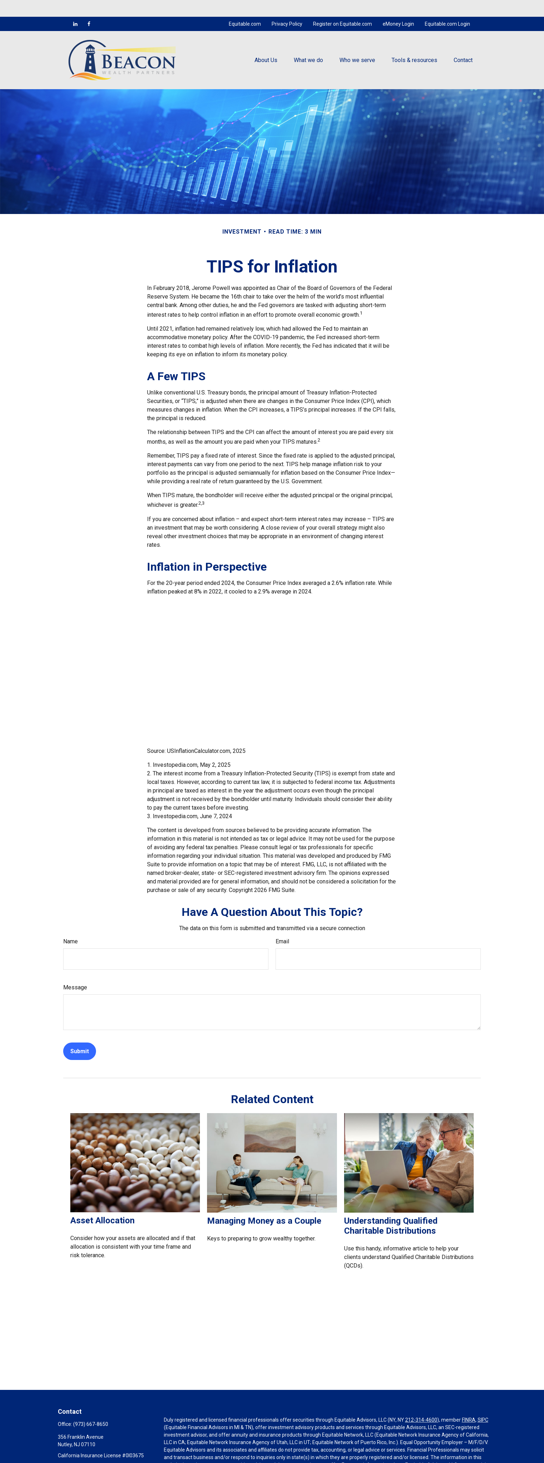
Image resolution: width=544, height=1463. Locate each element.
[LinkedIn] (75, 7)
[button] (266, 43)
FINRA (468, 1403)
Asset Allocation (102, 1204)
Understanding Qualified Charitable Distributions (391, 1209)
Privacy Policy (287, 7)
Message (75, 971)
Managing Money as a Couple (264, 1204)
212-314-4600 (421, 1403)
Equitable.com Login (447, 7)
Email (282, 925)
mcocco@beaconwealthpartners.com (100, 1451)
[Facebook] (89, 7)
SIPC (483, 1403)
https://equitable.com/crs (192, 1455)
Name (70, 925)
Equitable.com (245, 7)
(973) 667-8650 (90, 1407)
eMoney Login (398, 7)
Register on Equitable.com (342, 7)
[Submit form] (79, 1035)
